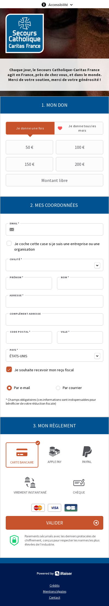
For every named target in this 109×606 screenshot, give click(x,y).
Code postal (20, 332)
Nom (65, 277)
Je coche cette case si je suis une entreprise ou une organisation (57, 246)
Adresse (17, 295)
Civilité (16, 259)
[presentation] (30, 128)
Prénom (16, 277)
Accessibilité (58, 4)
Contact (54, 597)
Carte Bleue (71, 508)
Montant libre (37, 180)
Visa (54, 508)
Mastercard (38, 508)
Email (14, 223)
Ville (65, 332)
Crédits (54, 585)
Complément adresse (25, 313)
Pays (14, 350)
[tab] (30, 128)
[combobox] (54, 265)
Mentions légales (54, 591)
